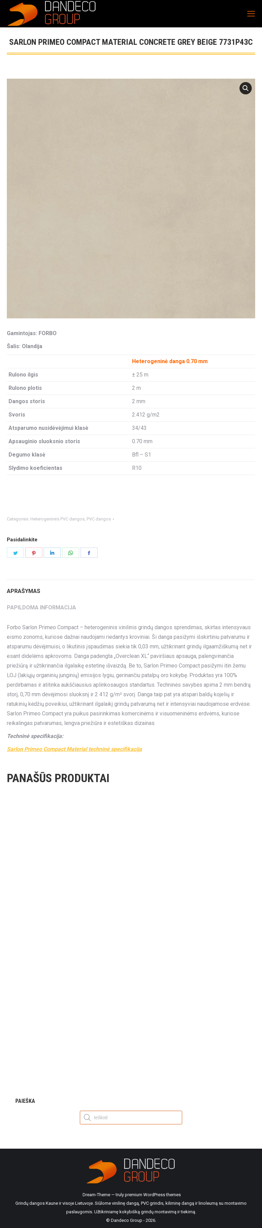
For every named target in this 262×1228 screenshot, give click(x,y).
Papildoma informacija (41, 607)
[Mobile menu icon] (251, 14)
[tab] (131, 588)
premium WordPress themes (153, 1194)
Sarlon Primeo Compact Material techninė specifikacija (74, 749)
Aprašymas (23, 591)
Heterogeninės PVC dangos (57, 518)
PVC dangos (99, 518)
